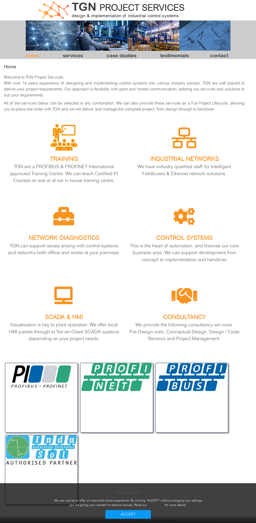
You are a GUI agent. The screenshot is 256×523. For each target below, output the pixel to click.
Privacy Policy (156, 505)
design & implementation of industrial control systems (125, 15)
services (73, 55)
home (32, 55)
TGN (128, 6)
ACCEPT (128, 514)
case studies (121, 55)
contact (219, 55)
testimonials (174, 55)
